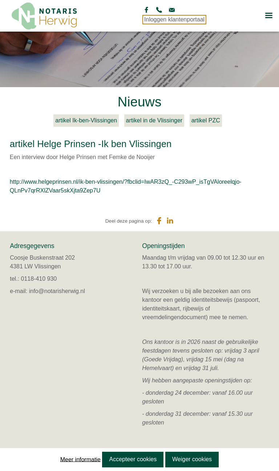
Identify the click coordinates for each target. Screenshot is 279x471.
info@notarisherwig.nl (57, 291)
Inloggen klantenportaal (174, 19)
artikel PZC (205, 120)
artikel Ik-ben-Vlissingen (86, 120)
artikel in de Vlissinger (154, 120)
